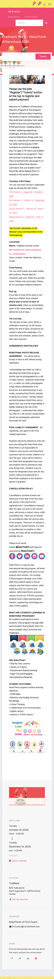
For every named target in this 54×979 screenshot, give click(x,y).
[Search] (46, 23)
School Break (12, 17)
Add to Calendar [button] (19, 861)
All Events (12, 11)
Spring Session (16, 217)
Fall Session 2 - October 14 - (22, 200)
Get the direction (20, 899)
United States (30, 17)
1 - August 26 (27, 192)
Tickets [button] (43, 56)
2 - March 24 (29, 217)
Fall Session (15, 192)
